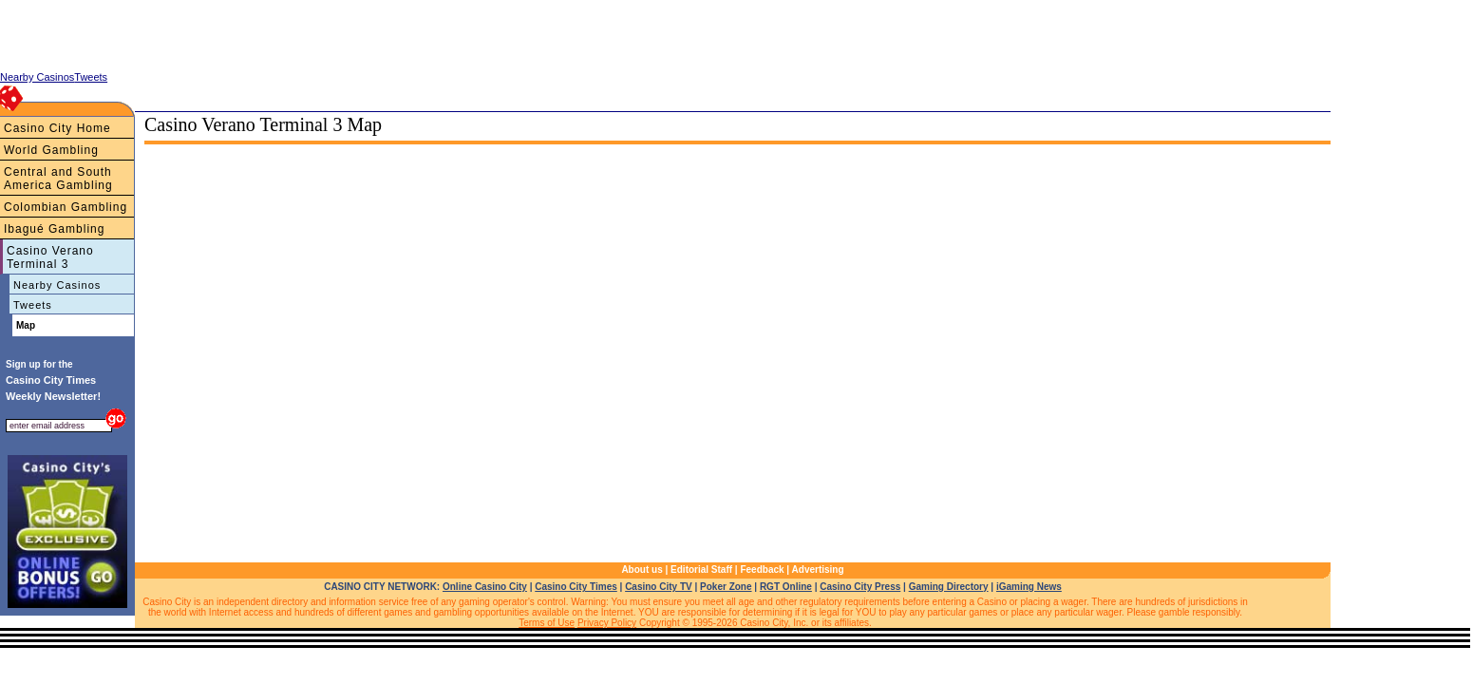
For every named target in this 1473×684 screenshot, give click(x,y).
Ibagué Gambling (54, 229)
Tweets (32, 305)
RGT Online (786, 586)
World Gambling (51, 150)
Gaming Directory (949, 586)
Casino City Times (576, 586)
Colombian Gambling (65, 207)
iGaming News (1029, 586)
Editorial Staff (701, 569)
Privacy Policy (606, 623)
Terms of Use (547, 623)
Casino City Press (860, 586)
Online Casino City (485, 586)
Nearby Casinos (57, 285)
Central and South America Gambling (58, 178)
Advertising (818, 569)
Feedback (762, 569)
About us (641, 569)
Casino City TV (658, 586)
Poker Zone (725, 586)
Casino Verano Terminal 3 (50, 257)
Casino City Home (57, 128)
